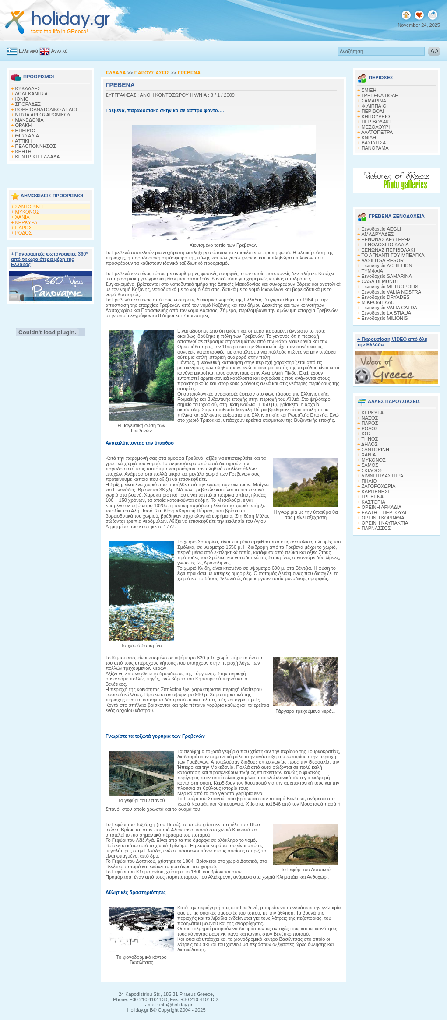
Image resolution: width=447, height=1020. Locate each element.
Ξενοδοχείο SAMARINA (387, 276)
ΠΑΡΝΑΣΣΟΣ (376, 528)
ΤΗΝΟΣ (369, 439)
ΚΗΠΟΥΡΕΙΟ (376, 116)
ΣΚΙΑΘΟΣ (372, 470)
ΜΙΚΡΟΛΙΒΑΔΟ (378, 302)
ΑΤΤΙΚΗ (23, 141)
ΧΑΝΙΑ (22, 217)
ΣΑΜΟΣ (370, 465)
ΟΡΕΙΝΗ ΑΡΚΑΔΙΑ (382, 507)
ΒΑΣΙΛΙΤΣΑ (374, 142)
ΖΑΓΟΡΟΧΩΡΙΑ (379, 486)
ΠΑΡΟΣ (23, 227)
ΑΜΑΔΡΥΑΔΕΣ (378, 234)
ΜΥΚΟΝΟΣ (27, 211)
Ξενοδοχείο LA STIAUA (387, 312)
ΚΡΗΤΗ (23, 151)
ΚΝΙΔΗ (369, 137)
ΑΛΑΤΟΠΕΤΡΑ (377, 132)
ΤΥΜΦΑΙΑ (372, 270)
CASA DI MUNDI (380, 281)
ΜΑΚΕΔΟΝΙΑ (29, 120)
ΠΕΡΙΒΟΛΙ (373, 111)
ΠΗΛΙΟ (369, 481)
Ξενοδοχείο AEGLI (381, 228)
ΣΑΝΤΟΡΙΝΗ (29, 206)
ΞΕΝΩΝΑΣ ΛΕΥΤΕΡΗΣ (386, 239)
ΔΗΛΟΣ (369, 444)
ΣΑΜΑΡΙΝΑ (374, 100)
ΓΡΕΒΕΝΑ (373, 496)
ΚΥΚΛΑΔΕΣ (28, 88)
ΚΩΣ (366, 433)
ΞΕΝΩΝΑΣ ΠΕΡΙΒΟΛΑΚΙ (388, 249)
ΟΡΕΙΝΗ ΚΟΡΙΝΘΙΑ (383, 517)
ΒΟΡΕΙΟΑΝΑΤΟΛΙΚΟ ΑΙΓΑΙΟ (46, 109)
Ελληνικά (22, 50)
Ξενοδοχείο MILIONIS (385, 318)
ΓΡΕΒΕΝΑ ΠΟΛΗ (380, 95)
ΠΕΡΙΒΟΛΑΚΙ (376, 121)
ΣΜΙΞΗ (369, 90)
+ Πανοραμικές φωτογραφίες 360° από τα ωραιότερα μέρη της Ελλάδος (49, 259)
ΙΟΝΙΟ (22, 99)
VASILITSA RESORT (384, 260)
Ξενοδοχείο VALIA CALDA (389, 307)
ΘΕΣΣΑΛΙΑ (27, 135)
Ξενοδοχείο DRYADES (386, 297)
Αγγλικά (53, 50)
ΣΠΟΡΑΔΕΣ (28, 104)
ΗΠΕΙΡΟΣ (26, 130)
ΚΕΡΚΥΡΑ (26, 222)
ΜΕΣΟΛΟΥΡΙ (376, 127)
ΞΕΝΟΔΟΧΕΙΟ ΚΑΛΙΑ (385, 244)
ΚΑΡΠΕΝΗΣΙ (375, 491)
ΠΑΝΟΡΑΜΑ (375, 148)
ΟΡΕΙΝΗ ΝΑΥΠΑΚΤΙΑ (385, 523)
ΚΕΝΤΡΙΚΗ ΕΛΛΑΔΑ (37, 156)
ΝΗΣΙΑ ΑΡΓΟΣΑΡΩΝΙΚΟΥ (43, 114)
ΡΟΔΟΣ (23, 232)
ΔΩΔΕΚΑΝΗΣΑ (31, 93)
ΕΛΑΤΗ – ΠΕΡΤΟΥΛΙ (384, 512)
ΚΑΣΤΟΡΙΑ (373, 502)
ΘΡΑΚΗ (23, 125)
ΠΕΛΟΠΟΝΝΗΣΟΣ (35, 146)
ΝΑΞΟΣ (370, 418)
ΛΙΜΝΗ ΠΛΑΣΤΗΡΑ (382, 475)
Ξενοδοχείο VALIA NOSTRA (392, 291)
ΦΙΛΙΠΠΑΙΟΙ (375, 106)
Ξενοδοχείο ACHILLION (387, 265)
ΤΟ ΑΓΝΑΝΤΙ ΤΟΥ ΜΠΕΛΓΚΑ (392, 255)
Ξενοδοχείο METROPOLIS (390, 286)
